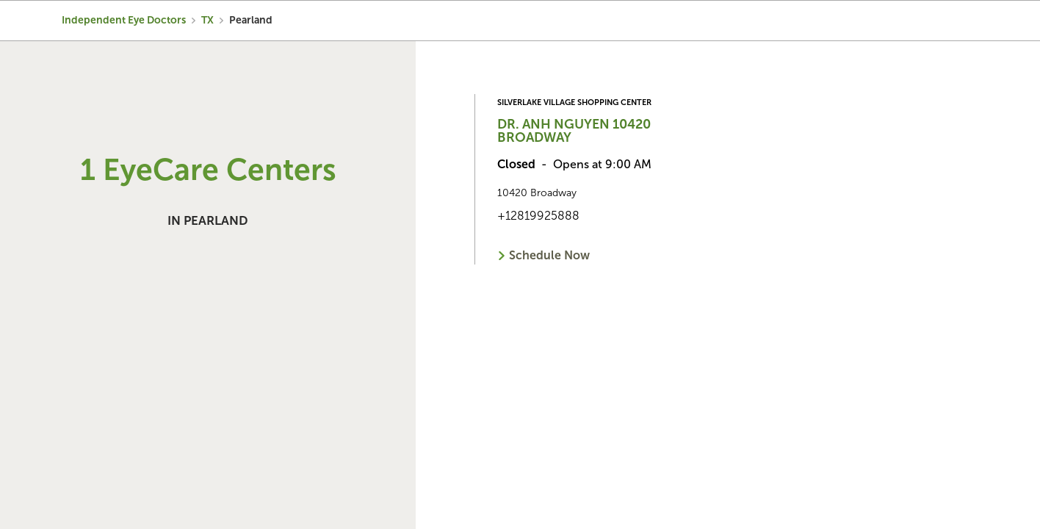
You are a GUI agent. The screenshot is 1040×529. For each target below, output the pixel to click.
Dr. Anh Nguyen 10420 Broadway (574, 130)
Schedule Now (549, 255)
